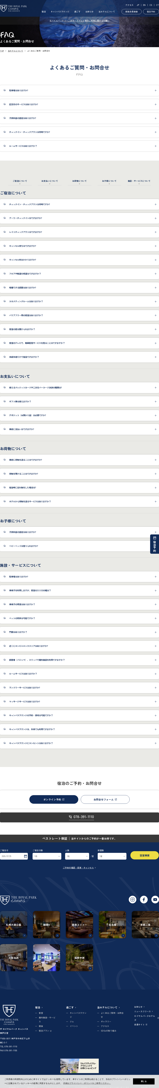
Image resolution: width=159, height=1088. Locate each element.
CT (157, 5)
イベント (74, 1026)
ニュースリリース (143, 1011)
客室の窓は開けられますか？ (22, 329)
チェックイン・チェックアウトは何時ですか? (29, 132)
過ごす (77, 11)
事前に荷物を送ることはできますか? (25, 459)
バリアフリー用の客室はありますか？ (26, 315)
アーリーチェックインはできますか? (25, 218)
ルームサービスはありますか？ (23, 146)
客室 (41, 1012)
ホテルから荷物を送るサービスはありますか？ (30, 501)
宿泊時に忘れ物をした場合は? (22, 487)
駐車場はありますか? (18, 90)
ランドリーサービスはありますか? (24, 687)
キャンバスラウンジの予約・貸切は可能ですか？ (31, 715)
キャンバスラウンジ (60, 11)
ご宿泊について (20, 180)
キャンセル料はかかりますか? (22, 259)
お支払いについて (49, 180)
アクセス (129, 5)
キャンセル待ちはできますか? (22, 245)
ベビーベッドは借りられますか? (23, 546)
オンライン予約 (53, 799)
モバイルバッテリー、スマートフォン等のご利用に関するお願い (79, 20)
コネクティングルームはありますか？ (26, 301)
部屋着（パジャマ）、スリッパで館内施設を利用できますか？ (37, 659)
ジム (72, 1021)
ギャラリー (106, 1021)
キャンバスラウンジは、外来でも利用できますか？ (32, 729)
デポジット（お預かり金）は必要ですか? (27, 415)
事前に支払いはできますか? (21, 429)
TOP (2, 50)
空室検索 (145, 855)
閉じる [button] (144, 1081)
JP (138, 5)
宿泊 (44, 11)
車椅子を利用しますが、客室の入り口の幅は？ (30, 590)
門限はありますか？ (18, 632)
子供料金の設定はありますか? (22, 118)
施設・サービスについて (139, 180)
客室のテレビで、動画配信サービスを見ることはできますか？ (37, 343)
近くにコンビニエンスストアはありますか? (28, 646)
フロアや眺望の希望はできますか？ (25, 273)
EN (144, 5)
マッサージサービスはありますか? (24, 701)
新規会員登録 (131, 11)
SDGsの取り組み (108, 1030)
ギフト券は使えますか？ (20, 401)
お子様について (109, 180)
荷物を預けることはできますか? (23, 473)
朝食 (41, 1026)
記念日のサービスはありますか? (23, 104)
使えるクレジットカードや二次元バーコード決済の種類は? (35, 387)
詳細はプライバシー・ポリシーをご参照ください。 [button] (87, 1083)
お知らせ (89, 11)
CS (151, 5)
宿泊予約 (151, 11)
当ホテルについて (107, 11)
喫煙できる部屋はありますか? (22, 287)
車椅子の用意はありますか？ (22, 604)
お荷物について (79, 180)
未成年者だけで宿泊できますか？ (24, 356)
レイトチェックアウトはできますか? (25, 232)
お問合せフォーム (105, 799)
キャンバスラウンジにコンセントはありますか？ (31, 743)
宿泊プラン (45, 1030)
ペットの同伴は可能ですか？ (22, 618)
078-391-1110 (81, 817)
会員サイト (140, 1024)
